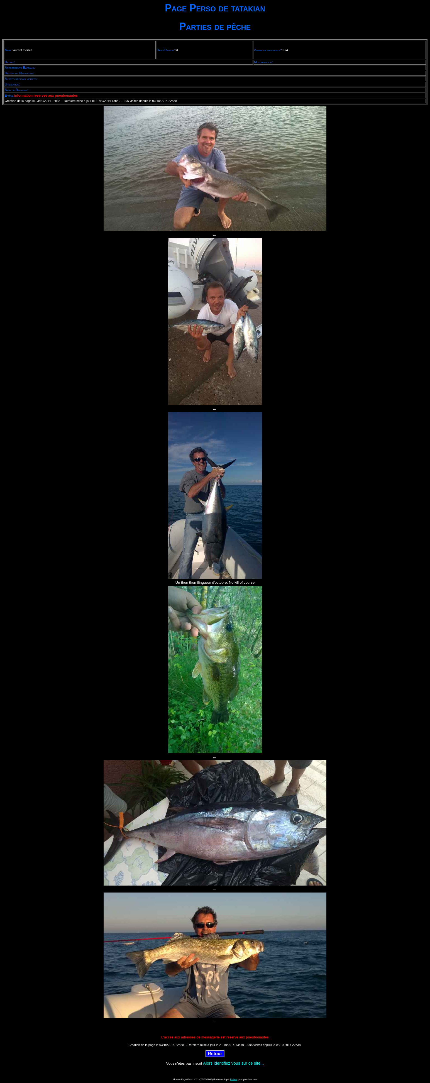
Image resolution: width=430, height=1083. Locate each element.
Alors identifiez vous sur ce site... (233, 1063)
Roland (233, 1079)
